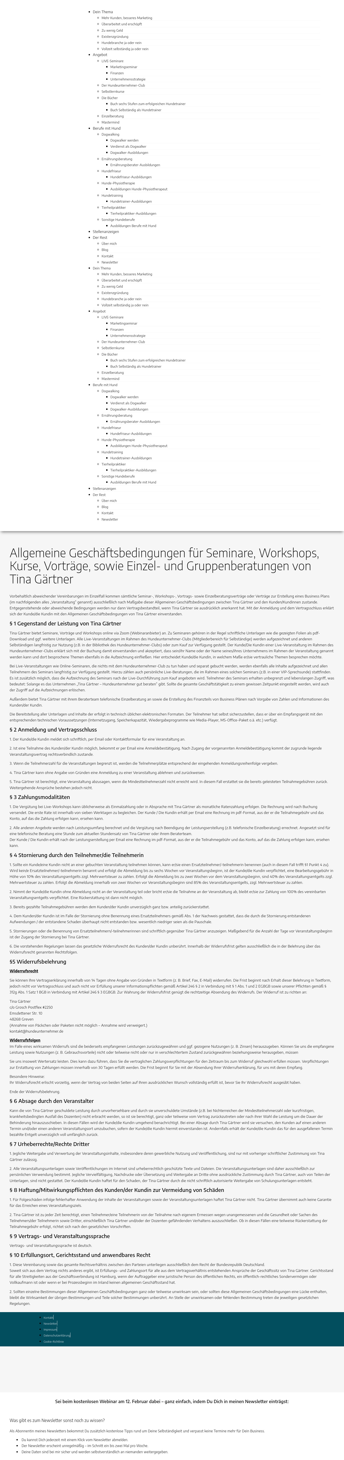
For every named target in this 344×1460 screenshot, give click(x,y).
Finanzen (117, 73)
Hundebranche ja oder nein (122, 43)
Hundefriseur (111, 171)
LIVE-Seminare (113, 61)
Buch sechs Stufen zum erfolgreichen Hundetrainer (148, 104)
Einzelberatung (113, 116)
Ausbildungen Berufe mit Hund (133, 226)
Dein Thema (103, 11)
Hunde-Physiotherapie (118, 183)
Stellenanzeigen (106, 231)
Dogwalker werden (124, 140)
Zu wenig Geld (112, 30)
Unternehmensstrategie (127, 79)
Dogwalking (110, 134)
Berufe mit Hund (107, 128)
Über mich (109, 243)
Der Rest (100, 237)
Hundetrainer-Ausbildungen (131, 201)
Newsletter (110, 262)
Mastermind (110, 122)
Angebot (100, 54)
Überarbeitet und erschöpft (122, 24)
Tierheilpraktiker (114, 207)
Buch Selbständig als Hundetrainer (135, 110)
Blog (105, 250)
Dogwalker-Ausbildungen (129, 152)
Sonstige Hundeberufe (118, 220)
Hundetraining (112, 195)
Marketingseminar (123, 67)
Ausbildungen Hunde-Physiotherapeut (138, 189)
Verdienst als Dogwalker (128, 146)
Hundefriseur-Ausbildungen (131, 177)
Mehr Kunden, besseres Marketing (127, 18)
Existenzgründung (115, 36)
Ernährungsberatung (117, 159)
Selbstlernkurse (113, 91)
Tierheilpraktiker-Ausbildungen (133, 213)
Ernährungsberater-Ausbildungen (135, 165)
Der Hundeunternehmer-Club (123, 85)
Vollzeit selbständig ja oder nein (125, 49)
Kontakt (107, 256)
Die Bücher (110, 98)
